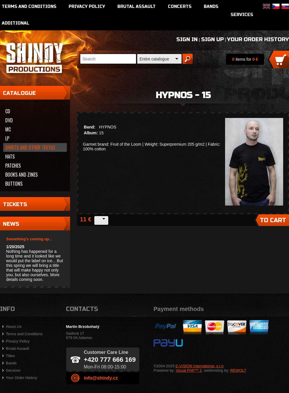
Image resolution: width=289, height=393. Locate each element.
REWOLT (238, 370)
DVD (9, 120)
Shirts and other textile (30, 147)
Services (242, 14)
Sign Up (212, 39)
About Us (13, 326)
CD (7, 111)
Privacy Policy (87, 6)
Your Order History (258, 39)
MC (8, 129)
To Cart (273, 220)
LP (7, 138)
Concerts (179, 6)
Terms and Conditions (29, 6)
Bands (211, 6)
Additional (15, 23)
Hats (10, 156)
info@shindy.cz (101, 377)
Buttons (13, 183)
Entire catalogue (154, 59)
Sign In (187, 39)
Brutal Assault (136, 6)
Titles (10, 356)
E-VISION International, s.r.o (199, 366)
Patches (13, 165)
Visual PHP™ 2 (189, 370)
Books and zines (21, 174)
